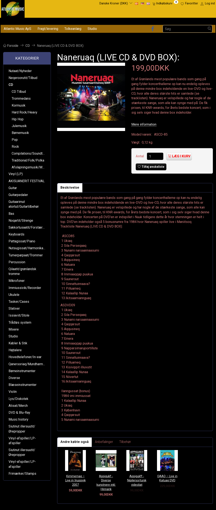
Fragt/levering (48, 29)
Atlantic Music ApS (17, 29)
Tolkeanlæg (72, 29)
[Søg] (209, 29)
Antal (140, 156)
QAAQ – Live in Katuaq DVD (167, 478)
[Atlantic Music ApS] (13, 8)
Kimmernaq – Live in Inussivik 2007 (75, 480)
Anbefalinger (104, 442)
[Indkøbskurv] (165, 3)
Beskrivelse (69, 188)
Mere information (143, 124)
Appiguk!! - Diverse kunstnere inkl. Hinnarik (106, 482)
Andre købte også (74, 442)
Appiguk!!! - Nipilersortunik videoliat (136, 480)
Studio (92, 29)
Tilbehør (125, 442)
